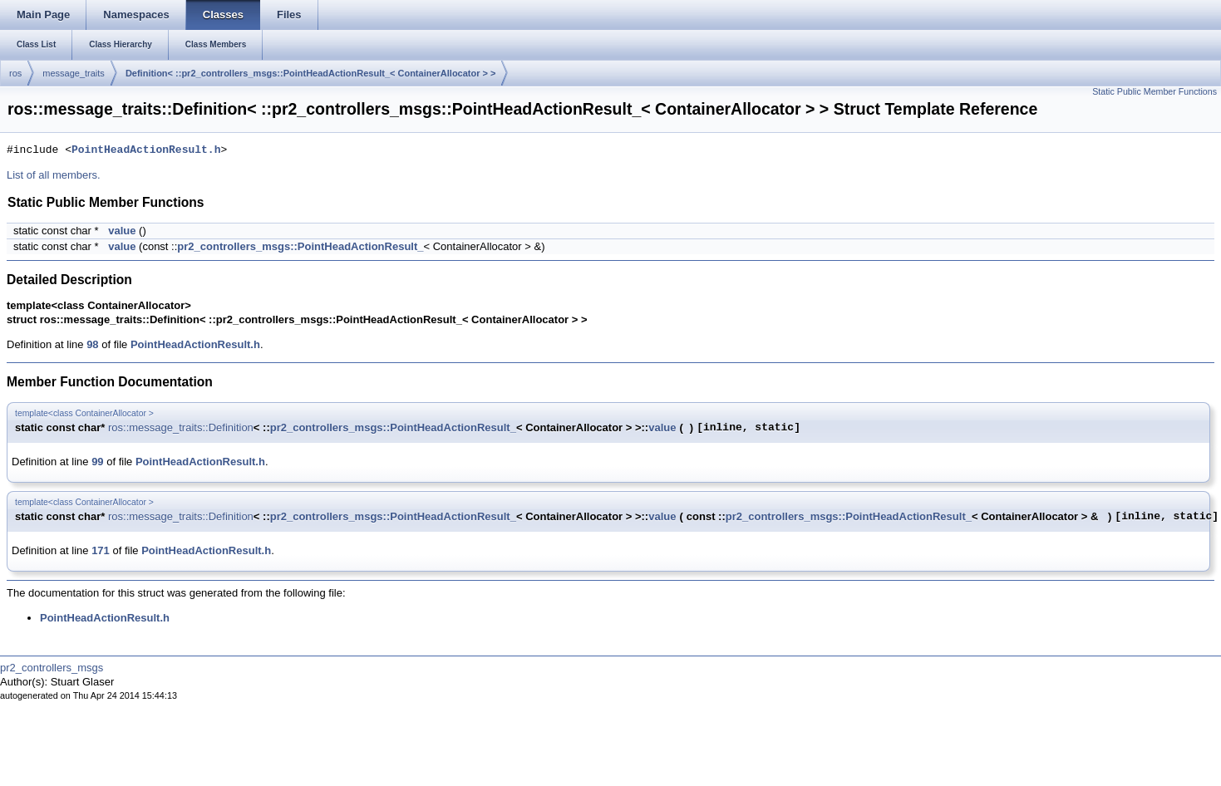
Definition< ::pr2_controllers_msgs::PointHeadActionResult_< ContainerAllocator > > (311, 73)
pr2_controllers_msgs (51, 667)
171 (100, 550)
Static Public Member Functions (1154, 91)
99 (97, 461)
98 (92, 344)
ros (15, 73)
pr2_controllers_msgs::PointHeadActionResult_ (300, 246)
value (121, 230)
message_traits (73, 73)
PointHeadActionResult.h (145, 150)
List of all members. (54, 175)
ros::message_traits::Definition (181, 427)
